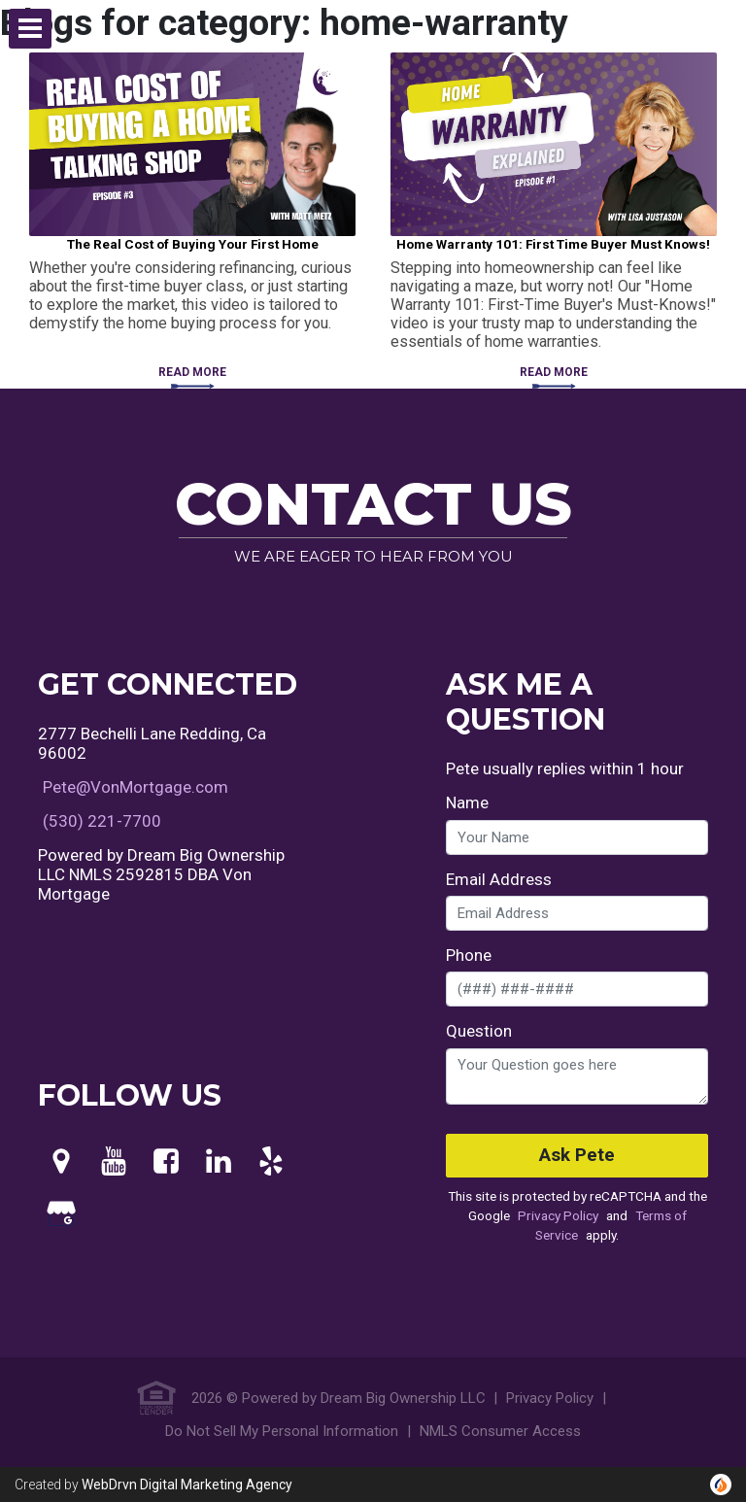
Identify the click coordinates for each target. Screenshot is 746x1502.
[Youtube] (113, 1162)
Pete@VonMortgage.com (135, 787)
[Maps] (61, 1162)
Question (479, 1031)
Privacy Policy (558, 1215)
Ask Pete (577, 1155)
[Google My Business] (61, 1214)
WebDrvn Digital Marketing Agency (187, 1484)
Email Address (499, 879)
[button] (30, 29)
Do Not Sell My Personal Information (281, 1431)
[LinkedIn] (218, 1162)
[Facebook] (166, 1162)
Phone (469, 955)
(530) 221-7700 (102, 821)
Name (467, 802)
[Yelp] (271, 1162)
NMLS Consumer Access (500, 1431)
